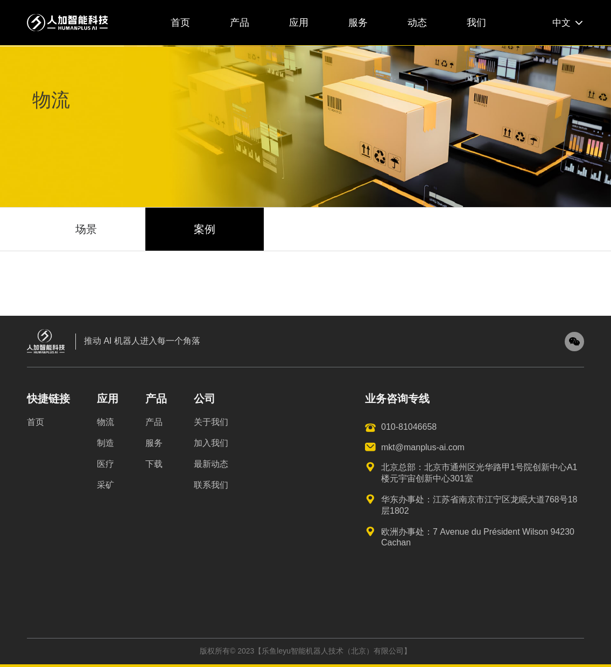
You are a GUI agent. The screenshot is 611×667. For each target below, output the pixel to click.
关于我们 (211, 422)
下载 (154, 464)
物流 (105, 422)
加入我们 (211, 443)
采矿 (105, 484)
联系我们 (211, 484)
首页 (35, 422)
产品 (154, 422)
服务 (154, 443)
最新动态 (211, 464)
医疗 (105, 464)
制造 (105, 443)
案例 (204, 229)
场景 (86, 229)
